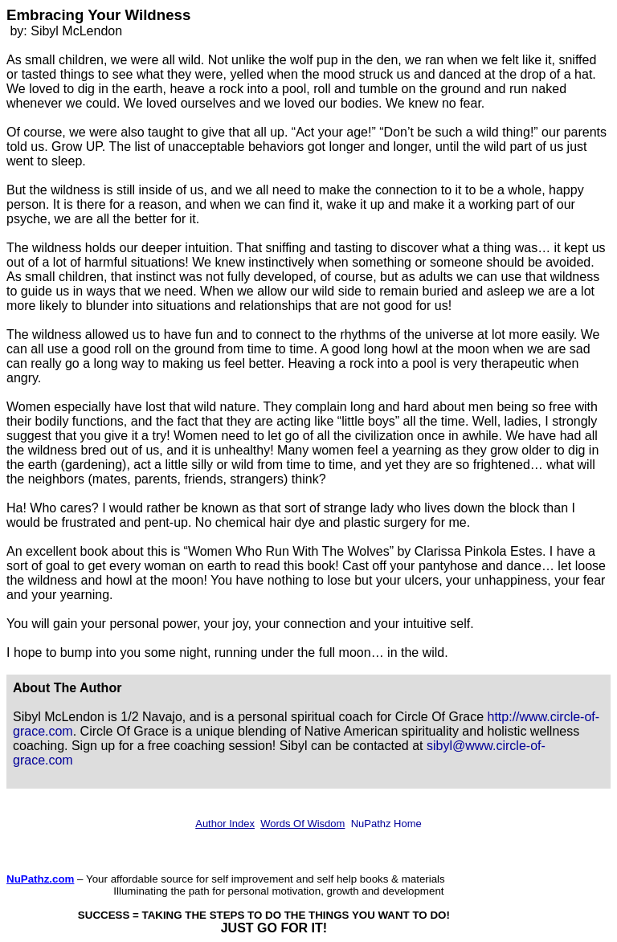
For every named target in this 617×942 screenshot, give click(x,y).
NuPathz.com (40, 879)
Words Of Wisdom (302, 824)
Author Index (225, 824)
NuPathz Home (386, 824)
